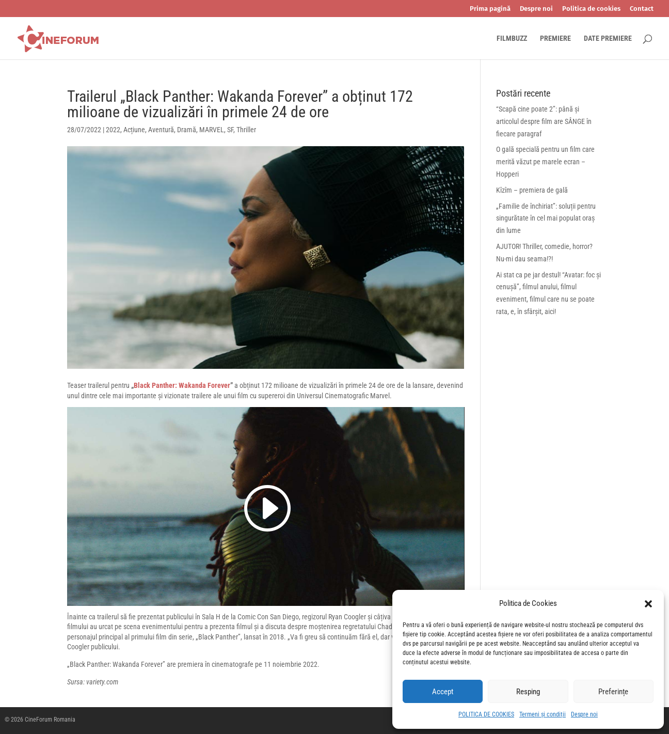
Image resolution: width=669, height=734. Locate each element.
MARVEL (211, 130)
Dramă (186, 130)
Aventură (161, 130)
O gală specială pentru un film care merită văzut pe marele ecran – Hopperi (545, 161)
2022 (113, 130)
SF (230, 130)
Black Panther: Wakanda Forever (182, 385)
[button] (648, 604)
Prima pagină (490, 8)
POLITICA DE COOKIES (486, 714)
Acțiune (134, 130)
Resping (528, 691)
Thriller (246, 130)
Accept (442, 691)
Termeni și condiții (542, 714)
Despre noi (584, 714)
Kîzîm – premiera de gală (532, 190)
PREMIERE (555, 38)
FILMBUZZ (512, 38)
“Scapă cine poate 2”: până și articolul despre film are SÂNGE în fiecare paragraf (544, 121)
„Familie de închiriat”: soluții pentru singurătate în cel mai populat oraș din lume (546, 218)
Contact (642, 8)
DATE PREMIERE (608, 38)
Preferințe (613, 691)
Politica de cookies (591, 8)
